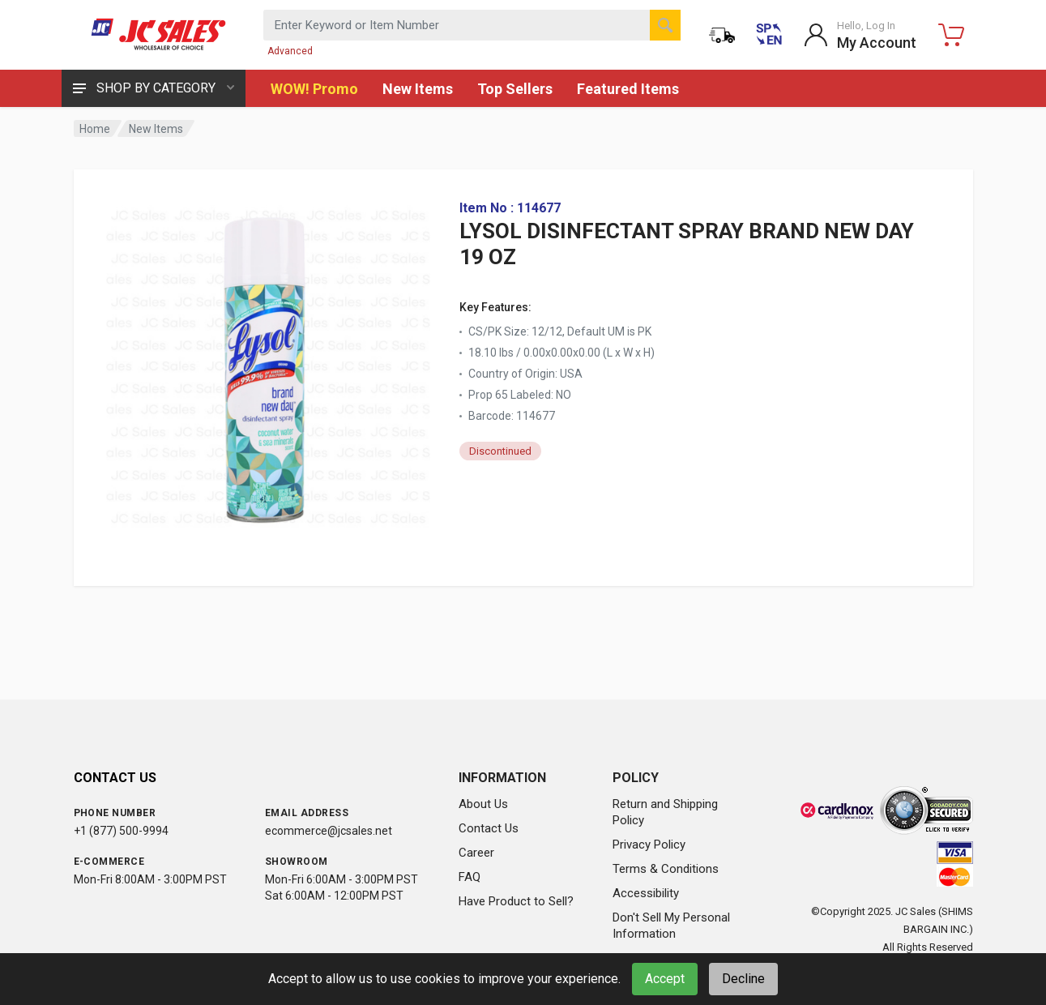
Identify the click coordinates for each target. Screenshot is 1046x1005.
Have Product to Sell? (516, 901)
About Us (483, 804)
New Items (417, 88)
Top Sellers (515, 88)
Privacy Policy (649, 844)
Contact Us (489, 828)
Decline (743, 978)
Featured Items (628, 88)
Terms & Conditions (666, 869)
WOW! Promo (314, 88)
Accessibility (646, 893)
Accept (665, 978)
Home (94, 128)
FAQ (469, 877)
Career (476, 852)
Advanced (290, 51)
